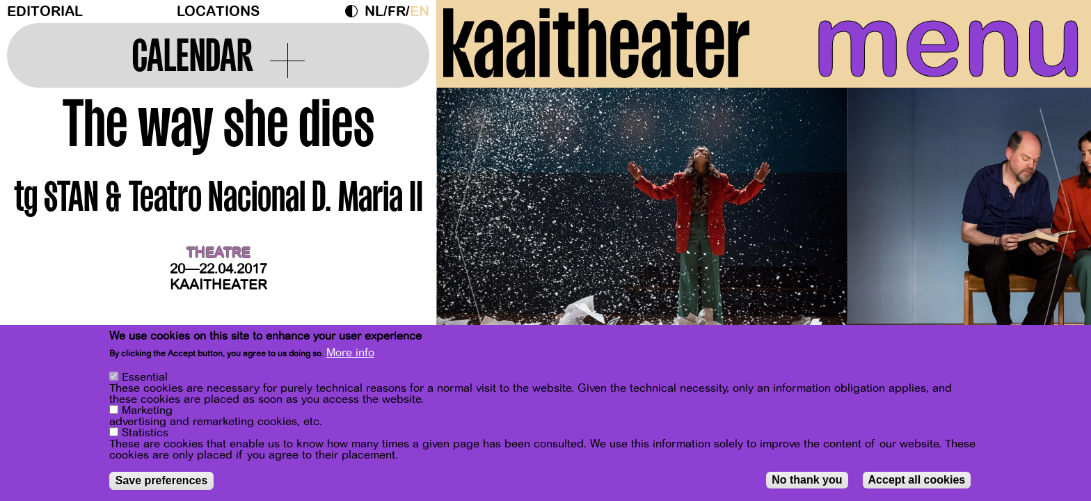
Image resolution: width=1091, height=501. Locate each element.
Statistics (145, 433)
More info (350, 352)
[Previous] (471, 226)
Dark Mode (355, 11)
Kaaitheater (218, 285)
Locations (218, 11)
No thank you (807, 480)
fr (397, 11)
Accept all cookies (917, 480)
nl (374, 11)
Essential (145, 377)
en (419, 11)
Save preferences (162, 480)
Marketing (147, 411)
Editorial (45, 11)
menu (948, 42)
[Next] (1056, 226)
